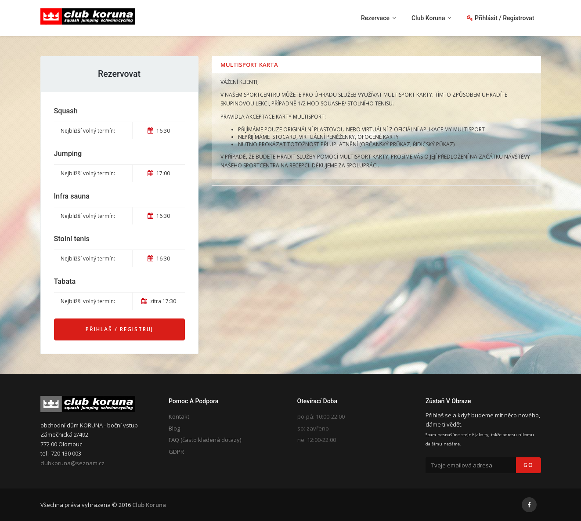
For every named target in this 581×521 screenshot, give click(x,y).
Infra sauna (72, 196)
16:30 (159, 130)
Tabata (65, 281)
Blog (174, 428)
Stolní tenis (72, 239)
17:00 (159, 173)
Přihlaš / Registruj (119, 329)
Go (528, 465)
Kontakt (179, 416)
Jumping (68, 153)
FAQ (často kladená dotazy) (205, 440)
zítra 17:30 (158, 301)
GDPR (176, 452)
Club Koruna (149, 505)
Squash (66, 111)
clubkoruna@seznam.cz (72, 463)
